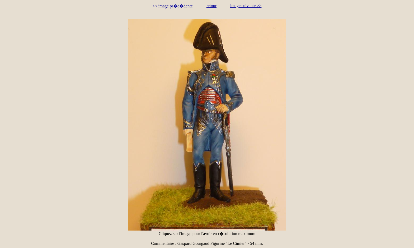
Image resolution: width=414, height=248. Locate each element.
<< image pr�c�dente (173, 6)
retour (211, 5)
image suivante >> (245, 5)
